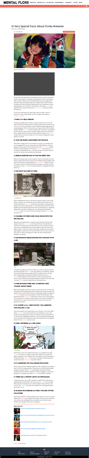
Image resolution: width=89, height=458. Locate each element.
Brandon (48, 211)
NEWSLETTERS (46, 452)
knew (52, 149)
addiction (16, 211)
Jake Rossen (15, 29)
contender (39, 149)
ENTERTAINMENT (59, 2)
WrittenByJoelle (17, 350)
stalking (48, 106)
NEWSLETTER (33, 2)
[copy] (21, 32)
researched (28, 204)
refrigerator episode (19, 116)
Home (15, 443)
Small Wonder (45, 147)
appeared (35, 373)
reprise (43, 382)
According (27, 224)
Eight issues (28, 360)
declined (23, 385)
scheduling (16, 295)
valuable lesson (39, 108)
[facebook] (76, 6)
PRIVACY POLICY (57, 452)
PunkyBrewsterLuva (18, 197)
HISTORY (75, 2)
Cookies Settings (68, 453)
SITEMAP (45, 453)
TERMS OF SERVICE (21, 453)
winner (29, 271)
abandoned (27, 358)
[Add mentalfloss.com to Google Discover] (69, 32)
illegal (20, 280)
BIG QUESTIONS (50, 2)
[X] (79, 6)
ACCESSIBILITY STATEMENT (34, 453)
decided (25, 130)
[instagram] (81, 6)
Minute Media (42, 456)
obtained (16, 354)
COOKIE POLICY (68, 452)
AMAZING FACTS (41, 2)
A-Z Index (56, 453)
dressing (23, 398)
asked (26, 166)
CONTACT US (32, 452)
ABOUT (19, 452)
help (30, 370)
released (24, 320)
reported (51, 133)
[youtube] (86, 6)
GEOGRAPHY (68, 2)
